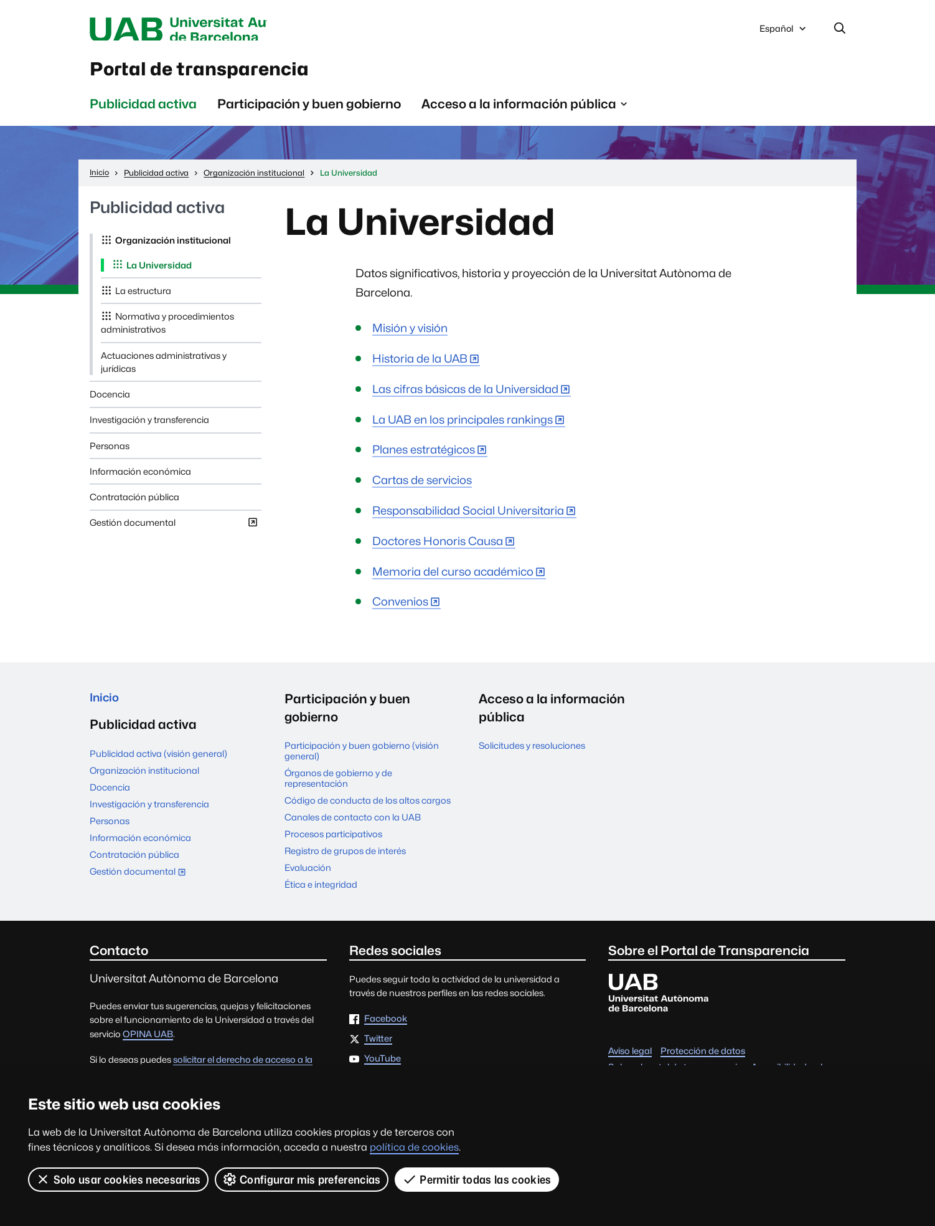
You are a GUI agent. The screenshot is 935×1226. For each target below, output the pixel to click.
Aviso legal (630, 1059)
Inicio (106, 707)
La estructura (143, 299)
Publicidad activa (143, 112)
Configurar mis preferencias (302, 1179)
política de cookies (414, 1147)
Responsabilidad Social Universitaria (468, 519)
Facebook (385, 1028)
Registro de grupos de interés (345, 859)
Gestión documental (174, 533)
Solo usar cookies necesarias (118, 1179)
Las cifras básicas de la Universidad (465, 397)
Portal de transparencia (228, 74)
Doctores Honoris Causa (437, 549)
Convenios (400, 610)
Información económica (140, 480)
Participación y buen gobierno (309, 112)
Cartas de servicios (422, 488)
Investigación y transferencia (149, 428)
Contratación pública (134, 505)
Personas (109, 454)
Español (784, 33)
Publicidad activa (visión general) (158, 765)
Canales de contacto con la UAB (352, 825)
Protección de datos (702, 1059)
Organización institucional (173, 249)
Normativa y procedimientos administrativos (167, 331)
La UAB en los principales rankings (462, 428)
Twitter (378, 1047)
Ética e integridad (320, 893)
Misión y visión (410, 336)
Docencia (110, 402)
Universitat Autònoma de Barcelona (207, 30)
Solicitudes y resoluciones (532, 754)
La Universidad (159, 273)
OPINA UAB (148, 1042)
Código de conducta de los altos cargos (367, 809)
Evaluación (307, 876)
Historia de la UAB (420, 367)
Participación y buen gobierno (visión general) (361, 759)
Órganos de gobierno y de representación (338, 786)
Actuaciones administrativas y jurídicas (164, 371)
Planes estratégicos (423, 458)
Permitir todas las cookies (477, 1179)
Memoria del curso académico (452, 580)
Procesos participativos (333, 842)
